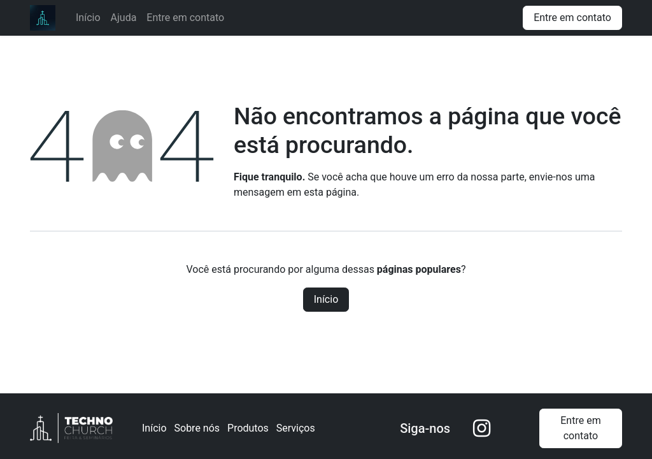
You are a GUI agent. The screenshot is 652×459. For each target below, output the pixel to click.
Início (326, 299)
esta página (330, 192)
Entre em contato (572, 17)
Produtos (248, 428)
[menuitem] (88, 18)
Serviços (295, 428)
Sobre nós (197, 428)
